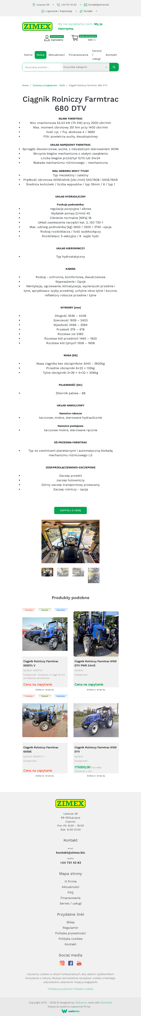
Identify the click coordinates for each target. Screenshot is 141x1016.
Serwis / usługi (97, 55)
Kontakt (86, 11)
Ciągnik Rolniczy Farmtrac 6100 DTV (95, 749)
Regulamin (70, 927)
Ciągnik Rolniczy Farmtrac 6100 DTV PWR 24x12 (95, 663)
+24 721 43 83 (67, 4)
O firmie (71, 881)
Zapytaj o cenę (70, 510)
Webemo (81, 1002)
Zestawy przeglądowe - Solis (49, 85)
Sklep (41, 55)
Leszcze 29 (40, 4)
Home (28, 55)
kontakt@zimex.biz (96, 4)
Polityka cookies (70, 939)
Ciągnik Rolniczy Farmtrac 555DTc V (40, 663)
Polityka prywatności (70, 933)
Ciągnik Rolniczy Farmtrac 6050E (40, 749)
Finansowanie (78, 55)
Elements (106, 1002)
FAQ (70, 892)
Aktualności (57, 55)
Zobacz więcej (45, 690)
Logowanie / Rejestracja (56, 11)
